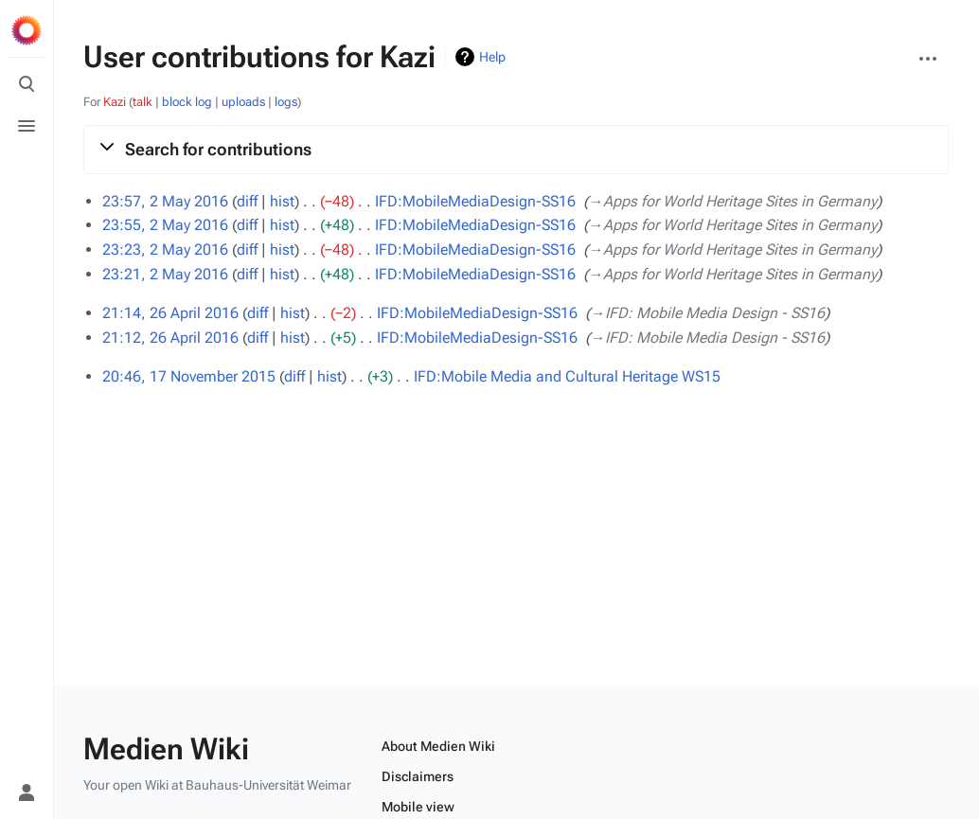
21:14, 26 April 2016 (170, 313)
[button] (516, 149)
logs (286, 102)
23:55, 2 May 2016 (165, 225)
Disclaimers (418, 776)
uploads (243, 102)
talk (142, 102)
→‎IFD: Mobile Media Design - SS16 (707, 313)
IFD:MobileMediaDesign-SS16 (475, 201)
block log (187, 102)
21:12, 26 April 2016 (170, 338)
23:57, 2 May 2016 (165, 201)
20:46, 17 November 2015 (189, 376)
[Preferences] (26, 751)
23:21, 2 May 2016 (165, 274)
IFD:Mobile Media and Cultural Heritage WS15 (567, 376)
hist (282, 201)
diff (247, 201)
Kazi (114, 102)
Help (492, 56)
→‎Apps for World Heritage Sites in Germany (732, 201)
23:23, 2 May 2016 (165, 249)
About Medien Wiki (438, 746)
